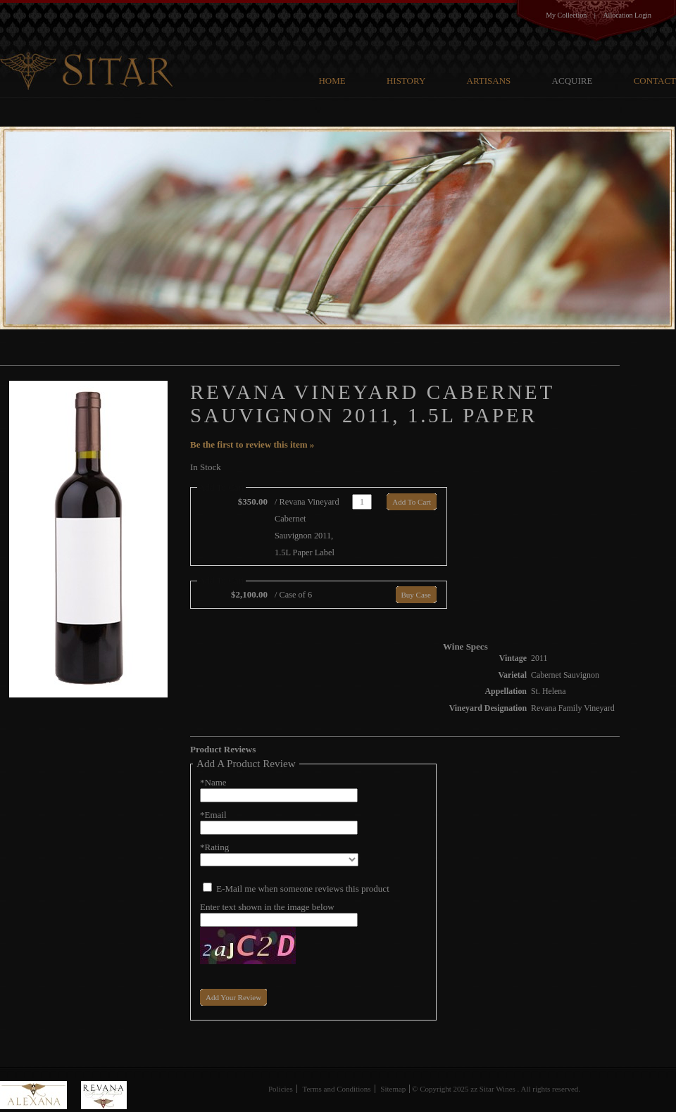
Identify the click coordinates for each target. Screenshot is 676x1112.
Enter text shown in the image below (267, 907)
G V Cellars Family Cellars (89, 46)
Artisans (489, 80)
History (406, 80)
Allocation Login (627, 15)
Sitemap (393, 1089)
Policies (280, 1089)
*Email (213, 814)
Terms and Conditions (337, 1089)
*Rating (214, 847)
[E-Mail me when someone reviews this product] (207, 887)
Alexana (40, 1095)
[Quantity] (362, 502)
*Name (213, 782)
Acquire (572, 80)
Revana (104, 1095)
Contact (655, 80)
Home (331, 80)
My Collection (566, 15)
